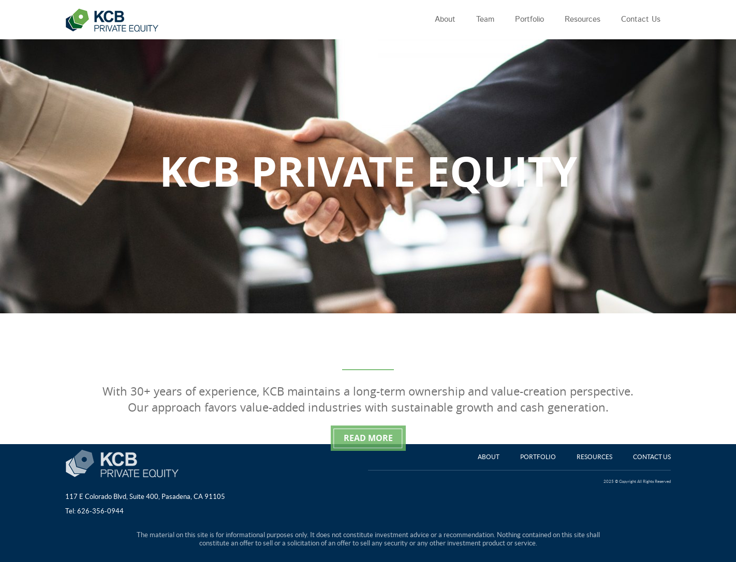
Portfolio (538, 456)
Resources (594, 456)
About (488, 456)
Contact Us (652, 456)
